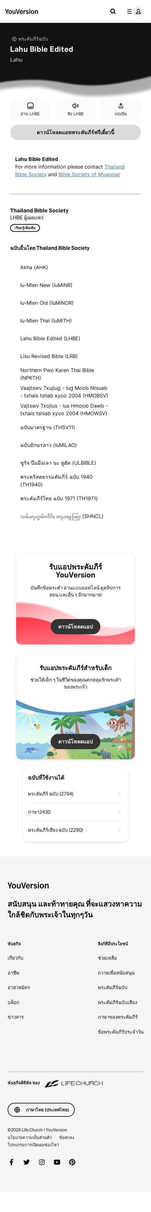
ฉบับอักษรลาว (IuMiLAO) (48, 445)
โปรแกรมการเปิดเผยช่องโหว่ (33, 1144)
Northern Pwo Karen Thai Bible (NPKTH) (57, 374)
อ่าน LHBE (30, 109)
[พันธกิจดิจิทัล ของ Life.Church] (75, 1080)
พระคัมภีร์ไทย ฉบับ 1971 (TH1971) (59, 498)
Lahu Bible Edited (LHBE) (50, 338)
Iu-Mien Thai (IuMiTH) (46, 320)
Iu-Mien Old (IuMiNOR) (47, 303)
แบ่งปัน (121, 109)
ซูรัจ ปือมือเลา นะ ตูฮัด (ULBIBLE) (58, 463)
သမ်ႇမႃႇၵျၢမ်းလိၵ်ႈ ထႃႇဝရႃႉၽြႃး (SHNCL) (62, 516)
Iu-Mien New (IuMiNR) (46, 285)
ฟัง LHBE (75, 109)
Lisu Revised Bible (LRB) (49, 356)
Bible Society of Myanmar (89, 174)
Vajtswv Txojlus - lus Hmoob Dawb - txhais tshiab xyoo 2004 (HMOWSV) (64, 409)
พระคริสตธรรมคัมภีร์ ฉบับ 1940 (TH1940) (56, 481)
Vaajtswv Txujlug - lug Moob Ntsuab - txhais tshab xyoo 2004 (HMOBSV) (64, 392)
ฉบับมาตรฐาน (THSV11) (47, 427)
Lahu (16, 59)
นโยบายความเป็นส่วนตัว (30, 1137)
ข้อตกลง (66, 1137)
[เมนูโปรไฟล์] (134, 11)
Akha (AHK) (34, 267)
